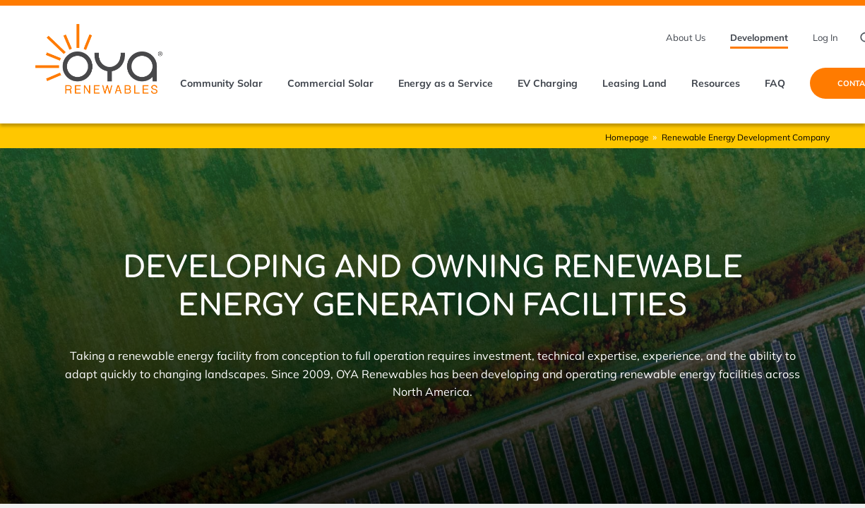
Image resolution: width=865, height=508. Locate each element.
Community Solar (221, 83)
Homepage (627, 137)
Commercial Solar (330, 83)
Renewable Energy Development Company (746, 137)
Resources (715, 83)
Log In (825, 37)
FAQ (775, 83)
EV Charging (548, 83)
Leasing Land (634, 83)
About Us (685, 37)
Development (759, 37)
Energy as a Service (445, 83)
